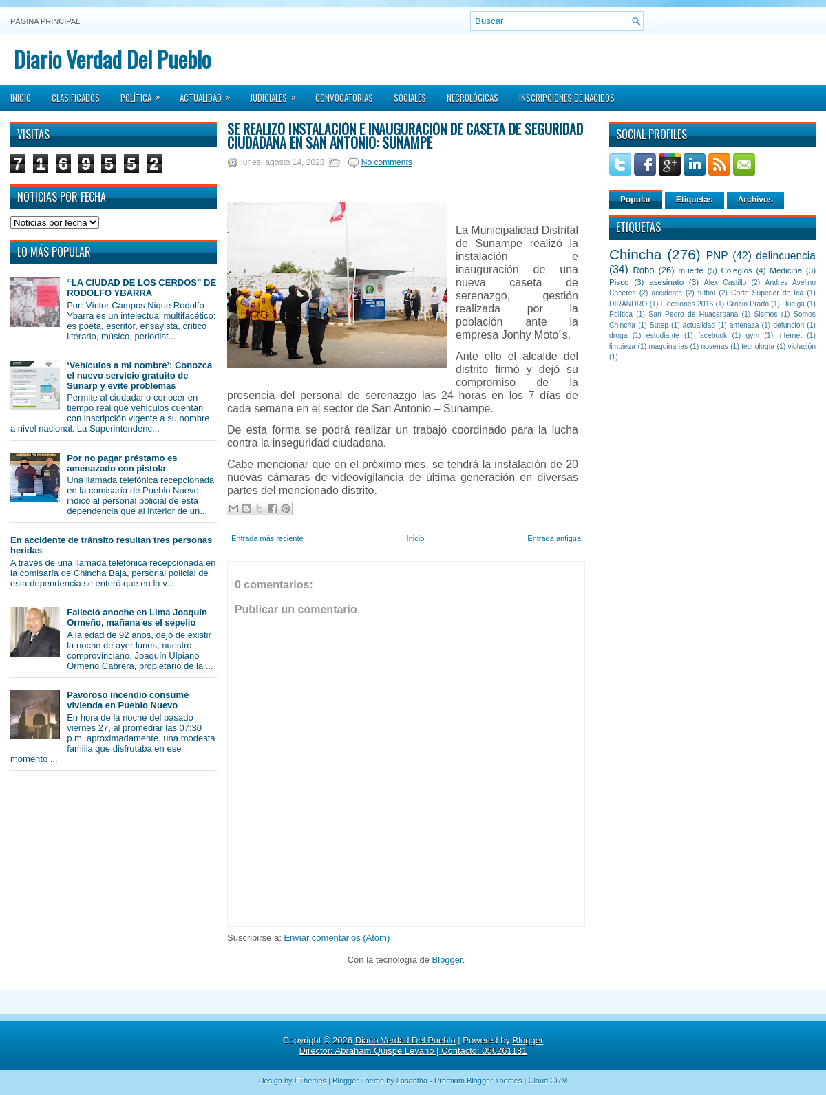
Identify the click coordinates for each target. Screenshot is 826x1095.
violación (802, 346)
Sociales (410, 98)
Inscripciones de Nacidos (567, 98)
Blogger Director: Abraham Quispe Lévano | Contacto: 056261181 (421, 1045)
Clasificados (76, 98)
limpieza (622, 346)
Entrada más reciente (267, 538)
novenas (714, 346)
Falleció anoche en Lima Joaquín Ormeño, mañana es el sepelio (137, 617)
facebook (712, 335)
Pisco (619, 281)
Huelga (793, 304)
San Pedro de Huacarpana (693, 314)
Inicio (20, 98)
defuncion (788, 325)
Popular (635, 199)
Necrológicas (472, 98)
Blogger (447, 960)
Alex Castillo (725, 282)
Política (144, 94)
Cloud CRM (547, 1080)
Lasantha (411, 1080)
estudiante (662, 335)
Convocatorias (344, 98)
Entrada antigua (554, 538)
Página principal (45, 21)
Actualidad (210, 94)
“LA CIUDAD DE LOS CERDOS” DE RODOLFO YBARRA (141, 287)
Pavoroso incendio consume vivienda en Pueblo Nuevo (128, 700)
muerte (691, 270)
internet (790, 335)
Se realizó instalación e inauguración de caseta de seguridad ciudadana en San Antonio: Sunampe (405, 135)
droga (618, 335)
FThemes (310, 1080)
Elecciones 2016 (687, 304)
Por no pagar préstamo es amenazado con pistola (122, 463)
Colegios (736, 270)
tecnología (757, 346)
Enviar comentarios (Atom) (337, 938)
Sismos (765, 314)
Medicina (786, 270)
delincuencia (786, 256)
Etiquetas (694, 199)
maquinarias (668, 346)
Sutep (659, 325)
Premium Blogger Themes (478, 1080)
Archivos (755, 199)
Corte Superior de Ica (767, 293)
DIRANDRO (628, 304)
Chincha (635, 254)
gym (753, 335)
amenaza (744, 325)
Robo (643, 270)
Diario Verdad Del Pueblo (112, 59)
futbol (706, 293)
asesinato (666, 281)
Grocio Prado (747, 304)
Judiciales (277, 94)
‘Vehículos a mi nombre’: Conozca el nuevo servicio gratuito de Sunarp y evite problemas (139, 375)
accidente (667, 293)
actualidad (699, 325)
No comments (386, 162)
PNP (717, 256)
